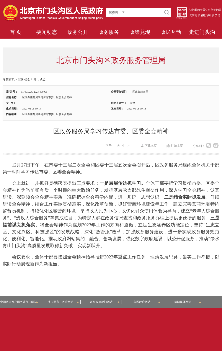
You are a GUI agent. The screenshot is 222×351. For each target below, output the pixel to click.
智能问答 (216, 9)
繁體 (217, 15)
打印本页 (177, 145)
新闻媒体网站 (187, 302)
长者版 (202, 15)
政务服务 (108, 32)
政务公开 (77, 32)
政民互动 (170, 32)
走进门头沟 (202, 32)
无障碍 (193, 15)
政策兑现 (139, 32)
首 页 (15, 32)
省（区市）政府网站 (63, 302)
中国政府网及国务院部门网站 (20, 302)
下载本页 (151, 145)
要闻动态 (46, 32)
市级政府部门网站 (104, 302)
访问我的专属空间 (199, 9)
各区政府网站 (147, 302)
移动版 (210, 15)
